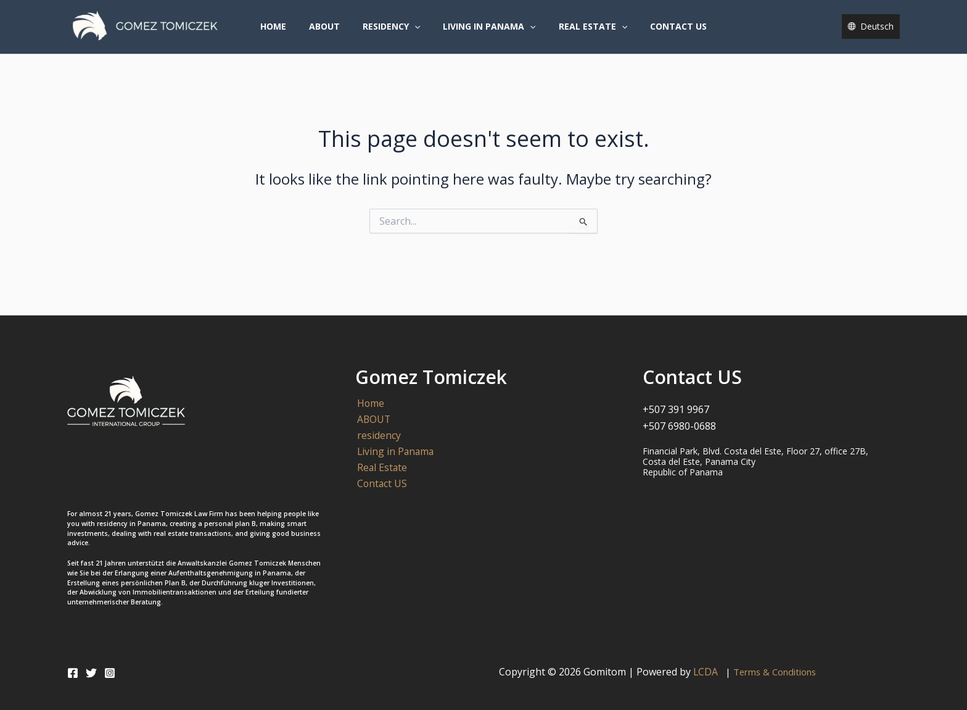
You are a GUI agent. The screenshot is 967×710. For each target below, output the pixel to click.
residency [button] (393, 33)
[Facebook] (72, 673)
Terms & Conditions (775, 672)
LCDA (708, 672)
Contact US (664, 33)
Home (287, 33)
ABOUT (332, 33)
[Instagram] (109, 673)
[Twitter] (91, 673)
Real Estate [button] (584, 33)
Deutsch (877, 33)
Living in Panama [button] (486, 33)
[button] (416, 33)
